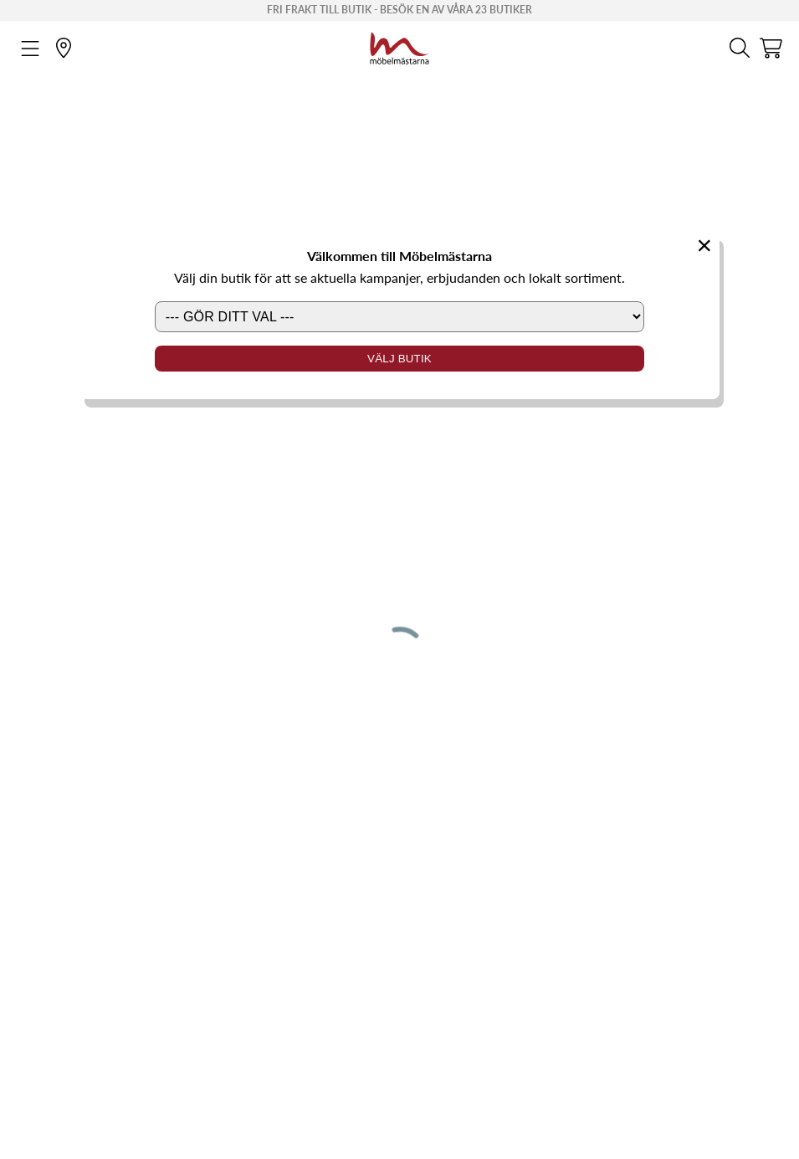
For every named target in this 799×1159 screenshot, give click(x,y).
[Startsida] (399, 46)
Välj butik (399, 358)
